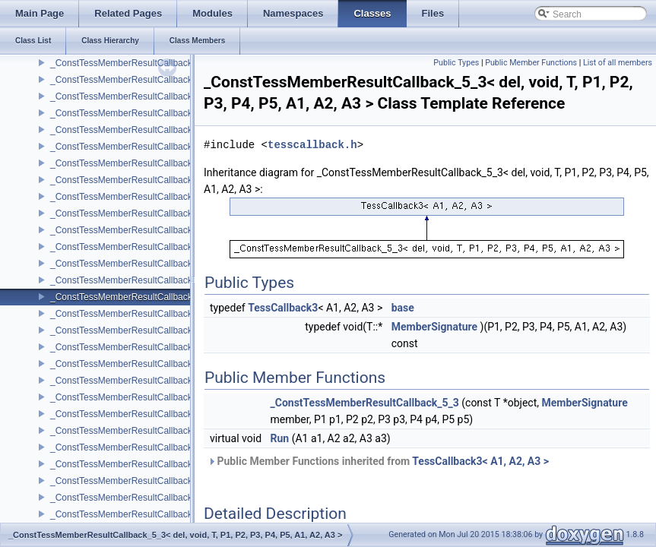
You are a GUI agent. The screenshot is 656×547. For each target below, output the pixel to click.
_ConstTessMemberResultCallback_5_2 (131, 247)
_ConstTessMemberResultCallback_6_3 (131, 481)
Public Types (456, 63)
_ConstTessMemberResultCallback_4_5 (131, 146)
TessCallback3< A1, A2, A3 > (480, 461)
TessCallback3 (283, 308)
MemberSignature (434, 327)
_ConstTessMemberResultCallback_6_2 (131, 447)
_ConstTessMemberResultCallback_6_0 (131, 380)
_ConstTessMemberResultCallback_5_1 (131, 213)
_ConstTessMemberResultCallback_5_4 (131, 313)
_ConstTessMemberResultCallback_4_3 (131, 79)
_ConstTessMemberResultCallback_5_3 (131, 280)
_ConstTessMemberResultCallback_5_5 (131, 347)
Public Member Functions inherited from (378, 461)
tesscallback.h (312, 145)
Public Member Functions (531, 63)
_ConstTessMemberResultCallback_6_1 (131, 414)
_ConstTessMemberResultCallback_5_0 (131, 180)
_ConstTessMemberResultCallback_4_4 (131, 113)
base (402, 308)
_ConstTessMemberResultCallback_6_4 (131, 514)
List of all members (617, 63)
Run (280, 438)
